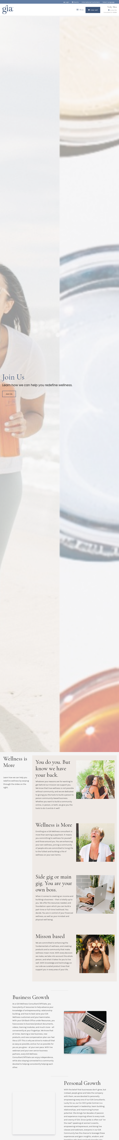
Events (76, 2)
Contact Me (112, 11)
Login (67, 2)
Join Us (9, 473)
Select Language (108, 2)
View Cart (94, 11)
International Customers (91, 2)
